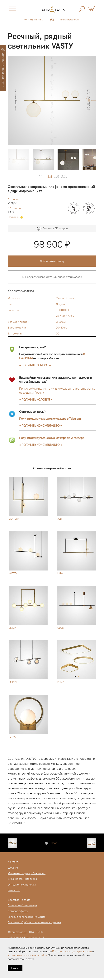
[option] (52, 100)
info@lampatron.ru (69, 19)
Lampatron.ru (18, 931)
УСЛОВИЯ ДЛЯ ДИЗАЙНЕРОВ (3, 67)
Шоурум (13, 867)
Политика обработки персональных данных (34, 922)
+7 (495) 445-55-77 (34, 19)
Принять (15, 968)
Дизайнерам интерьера (22, 878)
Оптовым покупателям (22, 884)
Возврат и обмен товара (22, 905)
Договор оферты (18, 910)
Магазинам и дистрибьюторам (26, 873)
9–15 (64, 176)
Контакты (13, 861)
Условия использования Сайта (26, 916)
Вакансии (14, 890)
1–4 (50, 176)
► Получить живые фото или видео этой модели (52, 276)
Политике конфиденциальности (72, 951)
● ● (40, 425)
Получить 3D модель (52, 229)
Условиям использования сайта (27, 955)
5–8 (56, 176)
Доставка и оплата (19, 899)
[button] (14, 100)
